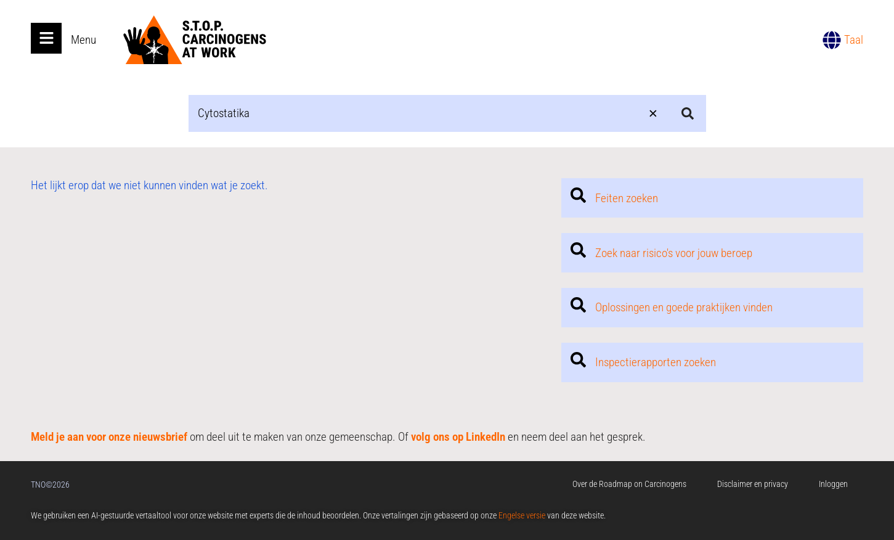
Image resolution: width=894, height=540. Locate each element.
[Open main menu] (46, 38)
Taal (853, 40)
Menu (83, 40)
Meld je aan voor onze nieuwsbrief (109, 437)
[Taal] (832, 40)
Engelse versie (521, 515)
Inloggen (833, 484)
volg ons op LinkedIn (458, 437)
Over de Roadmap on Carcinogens (629, 484)
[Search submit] (687, 113)
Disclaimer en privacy (752, 484)
